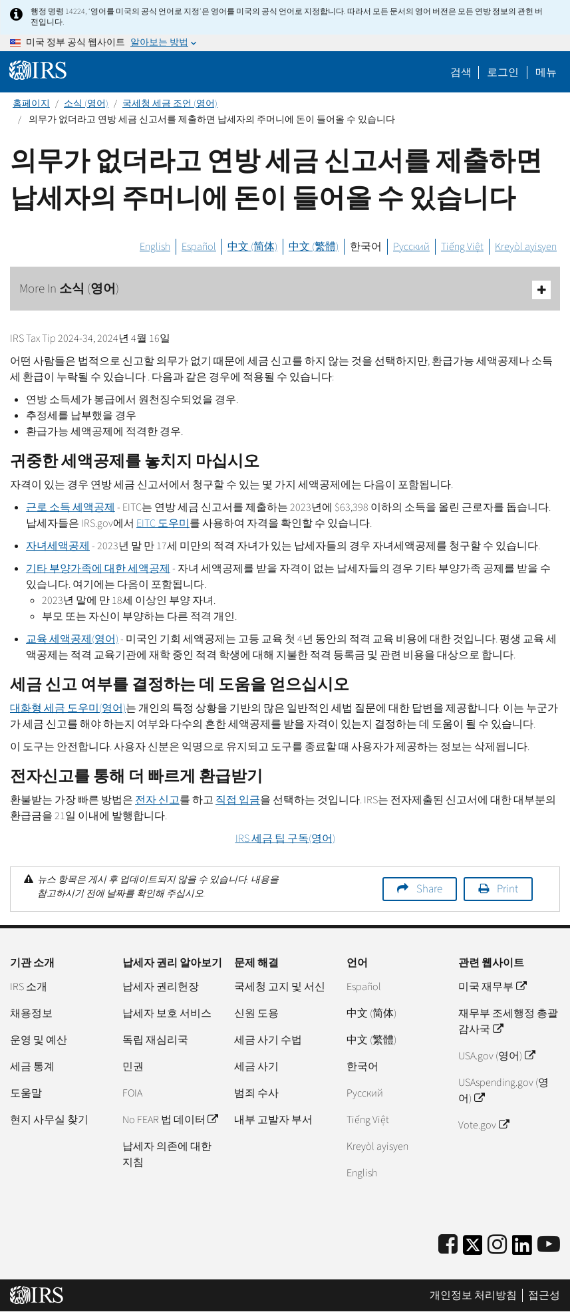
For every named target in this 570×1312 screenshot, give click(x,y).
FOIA (132, 1093)
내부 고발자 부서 (273, 1120)
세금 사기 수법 (268, 1040)
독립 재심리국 (155, 1040)
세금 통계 (32, 1066)
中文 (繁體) (314, 246)
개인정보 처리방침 (473, 1295)
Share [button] (429, 889)
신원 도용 (256, 1013)
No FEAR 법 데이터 (169, 1120)
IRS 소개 (28, 987)
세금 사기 (256, 1066)
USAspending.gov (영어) (503, 1090)
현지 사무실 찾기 (49, 1120)
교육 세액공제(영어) (72, 639)
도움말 (26, 1093)
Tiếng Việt (462, 246)
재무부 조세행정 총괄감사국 (508, 1021)
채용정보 (31, 1013)
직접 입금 (237, 800)
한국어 (366, 246)
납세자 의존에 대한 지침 (167, 1154)
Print (507, 889)
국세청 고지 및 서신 (279, 987)
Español (199, 246)
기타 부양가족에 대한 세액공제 (98, 568)
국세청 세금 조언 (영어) (169, 103)
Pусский (365, 1093)
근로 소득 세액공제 (70, 507)
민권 (133, 1066)
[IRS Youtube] (548, 1245)
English (155, 246)
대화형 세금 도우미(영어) (68, 708)
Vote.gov (483, 1125)
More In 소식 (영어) (285, 289)
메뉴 (546, 72)
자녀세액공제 (58, 546)
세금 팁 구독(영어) (285, 838)
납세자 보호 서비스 (167, 1013)
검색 (461, 72)
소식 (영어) (86, 103)
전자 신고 (157, 800)
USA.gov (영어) (496, 1056)
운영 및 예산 (38, 1040)
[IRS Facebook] (448, 1245)
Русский (411, 246)
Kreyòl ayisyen (526, 246)
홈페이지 (31, 103)
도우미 (163, 523)
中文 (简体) (252, 246)
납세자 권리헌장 (160, 987)
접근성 (544, 1295)
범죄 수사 (256, 1093)
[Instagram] (497, 1245)
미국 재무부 (491, 987)
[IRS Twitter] (473, 1249)
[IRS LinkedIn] (522, 1249)
